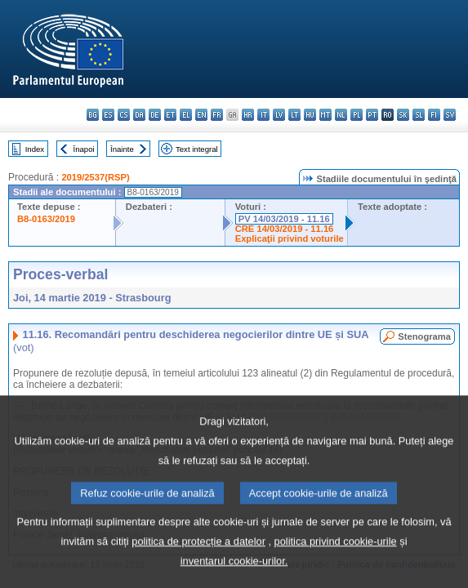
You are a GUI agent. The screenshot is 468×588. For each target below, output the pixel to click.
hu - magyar (310, 115)
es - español (108, 115)
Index (34, 149)
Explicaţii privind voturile (289, 238)
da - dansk (139, 115)
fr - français (217, 115)
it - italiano (263, 115)
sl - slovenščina (418, 115)
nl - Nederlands (341, 115)
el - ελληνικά (186, 115)
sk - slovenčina (403, 115)
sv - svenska (449, 115)
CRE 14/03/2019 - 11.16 (284, 229)
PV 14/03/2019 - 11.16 (284, 219)
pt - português (372, 115)
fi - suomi (434, 115)
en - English (201, 115)
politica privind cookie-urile (335, 566)
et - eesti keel (170, 115)
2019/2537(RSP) (95, 177)
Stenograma (424, 336)
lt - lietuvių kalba (294, 115)
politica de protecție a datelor (198, 566)
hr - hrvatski (248, 115)
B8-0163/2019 (46, 219)
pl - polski (356, 115)
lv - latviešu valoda (279, 115)
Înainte (122, 149)
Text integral (197, 149)
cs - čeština (124, 115)
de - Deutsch (155, 115)
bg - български (93, 115)
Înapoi (84, 149)
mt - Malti (325, 115)
